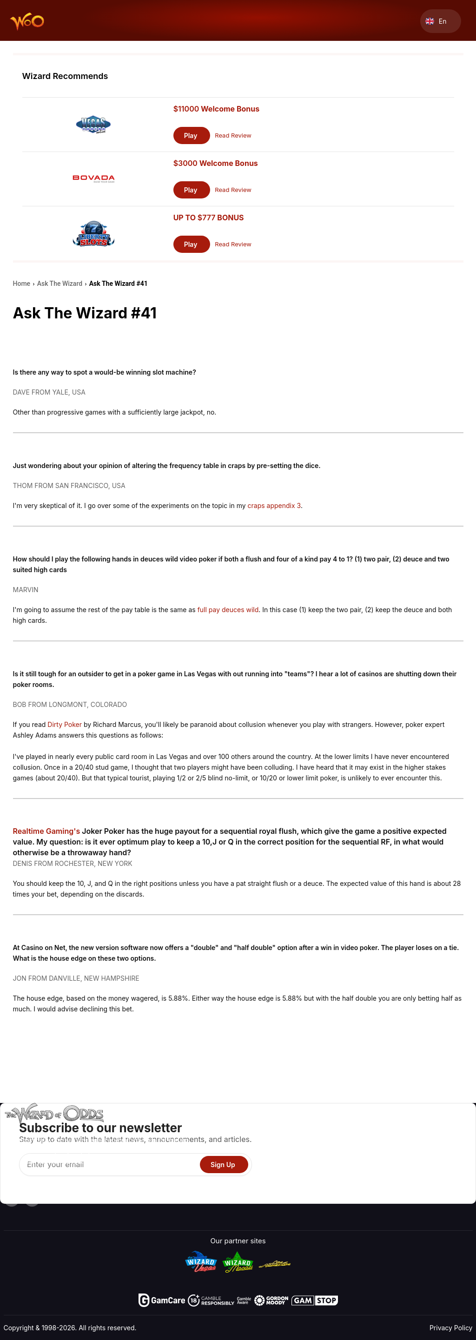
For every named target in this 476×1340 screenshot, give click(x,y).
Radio (389, 1182)
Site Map (447, 1155)
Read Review (233, 135)
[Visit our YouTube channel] (12, 1199)
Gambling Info (299, 1155)
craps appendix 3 (274, 505)
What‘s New (399, 1169)
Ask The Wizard (303, 1196)
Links (388, 1155)
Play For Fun (297, 1169)
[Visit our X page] (32, 1199)
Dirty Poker (64, 724)
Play (191, 135)
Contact (393, 1142)
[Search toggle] (412, 21)
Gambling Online (304, 1182)
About (390, 1128)
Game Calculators (306, 1142)
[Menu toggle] (465, 21)
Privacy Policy (451, 1328)
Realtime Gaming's (46, 831)
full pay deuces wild (228, 610)
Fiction (444, 1169)
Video (442, 1128)
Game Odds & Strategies (317, 1128)
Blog (440, 1142)
